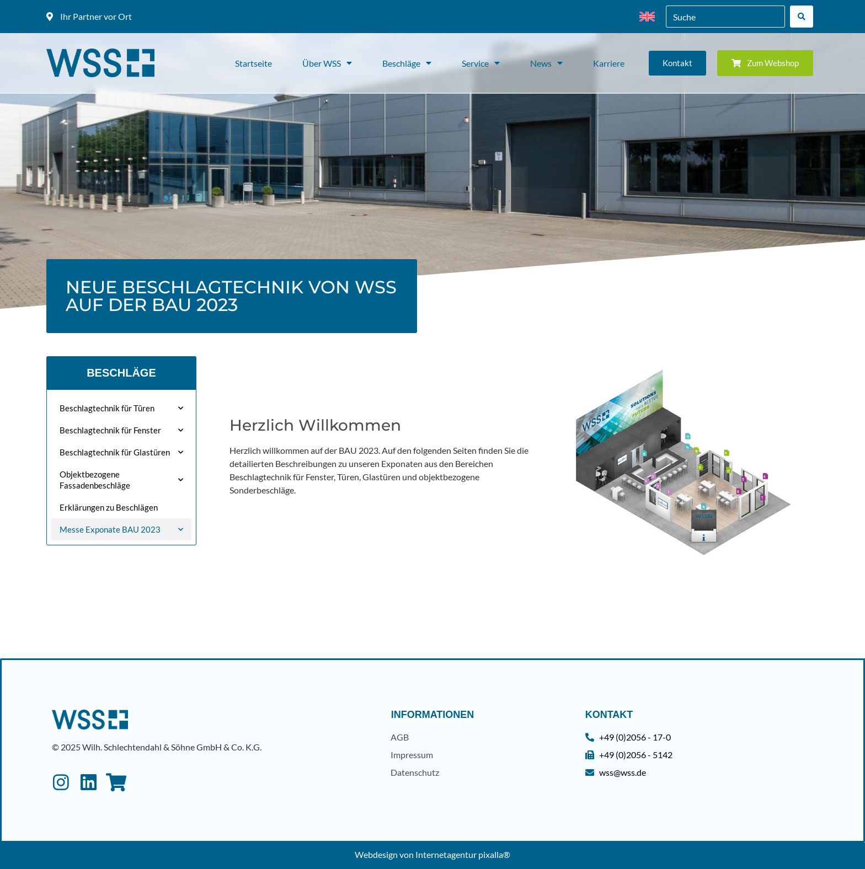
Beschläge (406, 63)
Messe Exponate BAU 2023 (121, 529)
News (546, 63)
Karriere (608, 63)
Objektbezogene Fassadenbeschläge (121, 479)
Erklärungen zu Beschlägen (109, 507)
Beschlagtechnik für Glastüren (121, 452)
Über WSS (327, 63)
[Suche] (801, 17)
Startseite (253, 63)
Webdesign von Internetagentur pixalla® (432, 854)
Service (481, 63)
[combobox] (725, 17)
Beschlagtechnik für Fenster (121, 430)
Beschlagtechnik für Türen (121, 408)
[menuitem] (647, 17)
